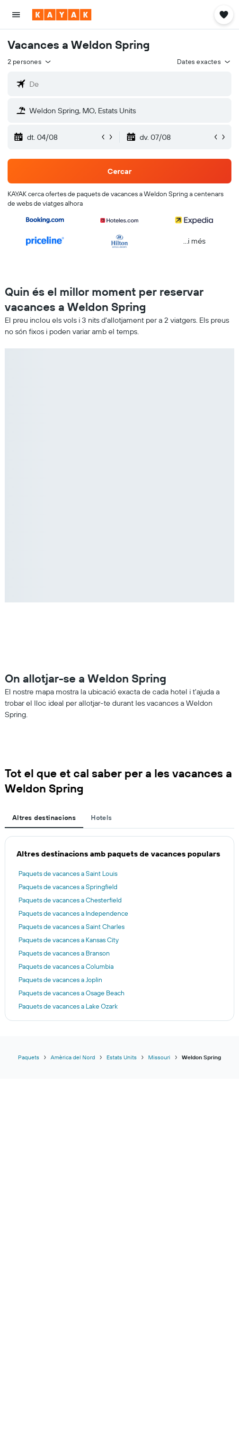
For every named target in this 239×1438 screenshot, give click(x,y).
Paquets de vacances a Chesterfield (70, 900)
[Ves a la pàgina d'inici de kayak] (61, 14)
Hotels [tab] (101, 817)
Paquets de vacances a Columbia (66, 966)
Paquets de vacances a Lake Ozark (68, 1006)
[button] (16, 14)
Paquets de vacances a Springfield (67, 887)
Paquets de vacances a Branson (64, 953)
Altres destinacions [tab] (44, 817)
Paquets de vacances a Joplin (60, 979)
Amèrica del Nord (73, 1057)
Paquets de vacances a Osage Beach (71, 993)
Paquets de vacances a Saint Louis (67, 873)
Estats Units (121, 1057)
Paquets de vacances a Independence (73, 913)
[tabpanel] (119, 928)
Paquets (28, 1057)
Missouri (159, 1057)
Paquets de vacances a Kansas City (68, 940)
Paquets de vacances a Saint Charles (71, 926)
